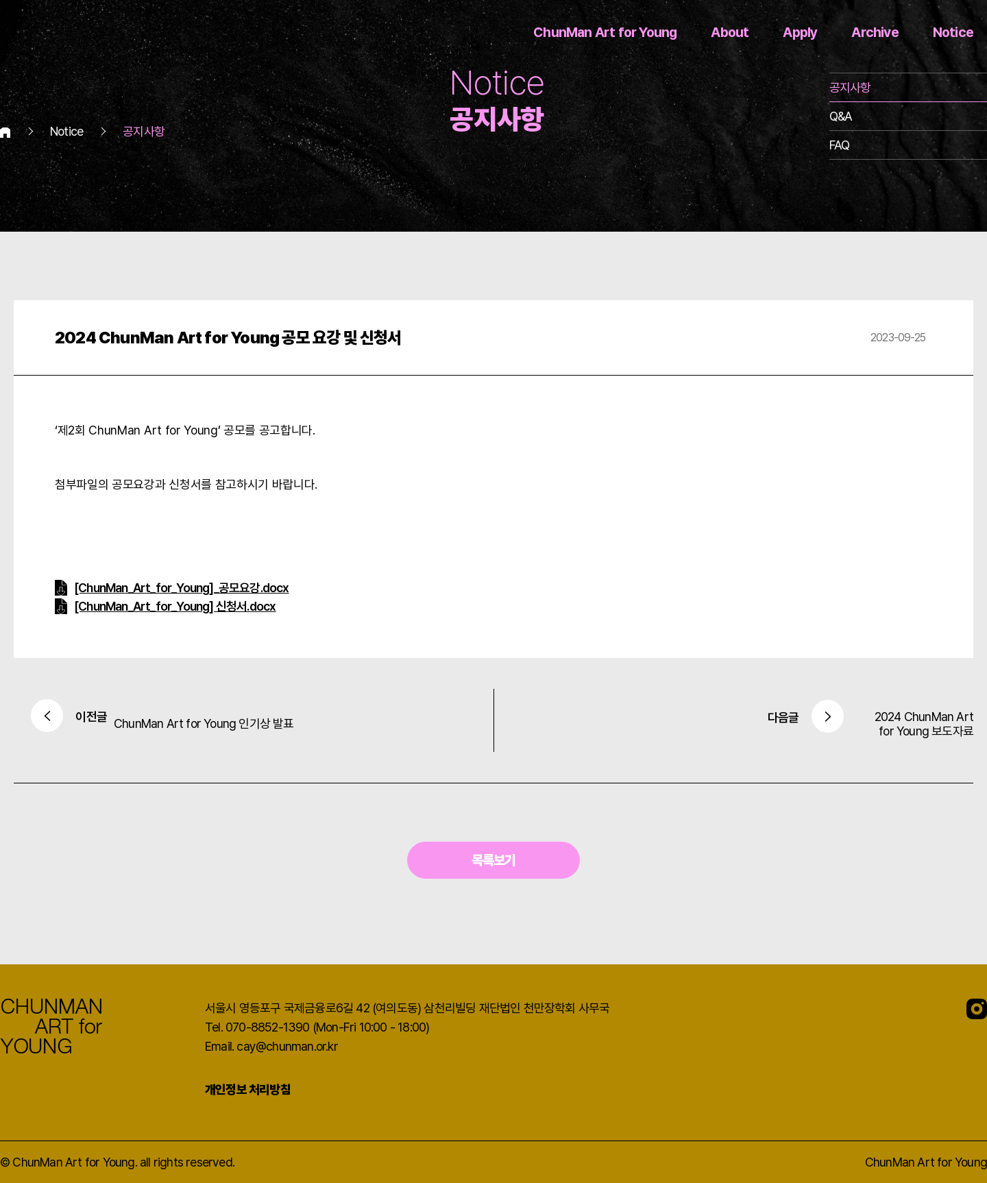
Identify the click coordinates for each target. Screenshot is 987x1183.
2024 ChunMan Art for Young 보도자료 (828, 723)
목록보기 (494, 860)
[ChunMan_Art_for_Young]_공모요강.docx (181, 588)
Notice (953, 32)
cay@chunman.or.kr (286, 1046)
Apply (800, 32)
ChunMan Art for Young (605, 32)
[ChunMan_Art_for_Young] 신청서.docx (175, 606)
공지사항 (850, 87)
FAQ (839, 145)
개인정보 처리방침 (248, 1089)
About (729, 32)
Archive (874, 32)
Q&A (841, 116)
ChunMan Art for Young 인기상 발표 (157, 720)
